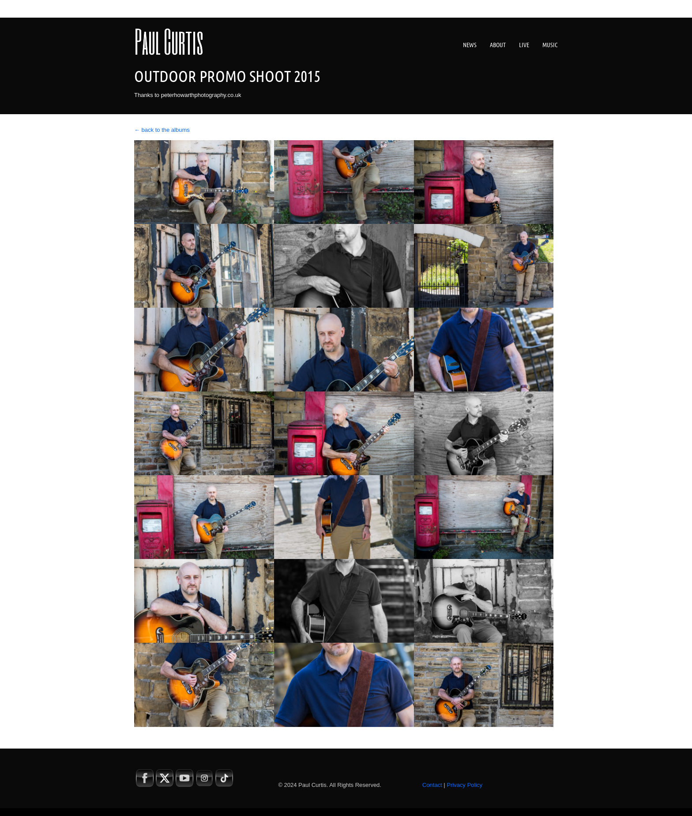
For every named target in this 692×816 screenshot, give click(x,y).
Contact (432, 785)
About (498, 44)
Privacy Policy (464, 785)
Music (550, 44)
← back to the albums (162, 130)
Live (524, 44)
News (470, 44)
